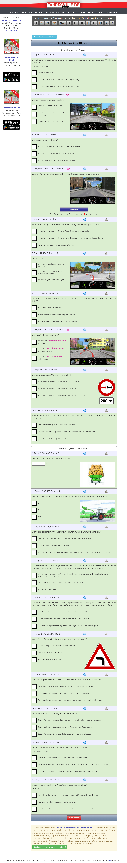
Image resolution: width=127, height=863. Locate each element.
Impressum (111, 12)
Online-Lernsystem (11, 20)
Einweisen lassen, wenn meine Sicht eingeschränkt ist (61, 582)
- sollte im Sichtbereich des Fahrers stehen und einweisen (63, 757)
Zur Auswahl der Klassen (44, 37)
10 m (40, 510)
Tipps (82, 12)
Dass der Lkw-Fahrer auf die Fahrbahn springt (50, 106)
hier (110, 860)
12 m (40, 503)
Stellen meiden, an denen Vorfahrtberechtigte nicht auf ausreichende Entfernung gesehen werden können (73, 575)
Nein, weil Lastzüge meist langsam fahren (56, 245)
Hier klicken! (11, 31)
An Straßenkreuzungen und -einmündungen (57, 321)
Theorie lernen (69, 12)
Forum (100, 12)
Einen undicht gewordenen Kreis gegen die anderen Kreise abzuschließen (70, 700)
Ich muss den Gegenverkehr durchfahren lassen (50, 272)
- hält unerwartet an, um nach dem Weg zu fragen (59, 79)
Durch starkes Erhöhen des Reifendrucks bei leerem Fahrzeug (64, 734)
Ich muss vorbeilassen (50, 357)
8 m (39, 517)
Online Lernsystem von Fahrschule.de (74, 828)
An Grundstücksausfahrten (49, 308)
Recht (91, 12)
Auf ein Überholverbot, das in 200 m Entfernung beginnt (62, 395)
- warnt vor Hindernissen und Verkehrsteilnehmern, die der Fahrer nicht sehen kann (74, 764)
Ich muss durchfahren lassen (51, 349)
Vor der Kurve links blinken (49, 659)
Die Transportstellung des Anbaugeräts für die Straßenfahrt (63, 619)
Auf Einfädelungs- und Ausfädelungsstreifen (57, 160)
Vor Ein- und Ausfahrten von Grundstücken (56, 153)
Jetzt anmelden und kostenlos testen (50, 847)
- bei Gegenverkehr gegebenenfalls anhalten (57, 802)
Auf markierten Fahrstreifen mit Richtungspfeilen (59, 146)
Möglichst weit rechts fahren (50, 652)
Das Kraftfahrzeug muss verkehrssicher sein (56, 425)
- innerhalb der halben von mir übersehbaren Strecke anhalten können (68, 795)
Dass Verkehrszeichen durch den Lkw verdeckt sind (52, 114)
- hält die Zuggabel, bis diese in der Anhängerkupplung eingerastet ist (68, 771)
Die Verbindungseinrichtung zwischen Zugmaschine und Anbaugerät (68, 626)
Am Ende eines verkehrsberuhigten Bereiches (57, 314)
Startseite (14, 12)
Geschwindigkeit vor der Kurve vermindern (56, 646)
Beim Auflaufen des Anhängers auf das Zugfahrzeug (60, 545)
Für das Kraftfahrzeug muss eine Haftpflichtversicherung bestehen (66, 432)
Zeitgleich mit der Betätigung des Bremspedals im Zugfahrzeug (65, 538)
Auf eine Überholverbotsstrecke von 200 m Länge (59, 381)
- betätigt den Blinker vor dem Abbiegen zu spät (58, 86)
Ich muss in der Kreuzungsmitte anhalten (51, 265)
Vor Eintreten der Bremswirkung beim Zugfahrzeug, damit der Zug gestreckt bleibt (74, 552)
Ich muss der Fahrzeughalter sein (52, 438)
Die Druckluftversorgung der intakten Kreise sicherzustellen (63, 693)
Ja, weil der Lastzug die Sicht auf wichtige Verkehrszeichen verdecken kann (70, 238)
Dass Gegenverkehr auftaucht (51, 121)
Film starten (74, 209)
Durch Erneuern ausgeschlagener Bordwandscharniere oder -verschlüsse (69, 720)
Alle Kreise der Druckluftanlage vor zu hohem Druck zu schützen (66, 686)
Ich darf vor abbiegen (52, 341)
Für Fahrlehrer (52, 12)
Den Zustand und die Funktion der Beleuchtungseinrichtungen (65, 612)
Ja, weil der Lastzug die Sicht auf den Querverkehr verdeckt (63, 231)
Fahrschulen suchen (32, 12)
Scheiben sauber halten (48, 589)
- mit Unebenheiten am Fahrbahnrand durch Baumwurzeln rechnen (67, 809)
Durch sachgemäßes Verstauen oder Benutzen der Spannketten (65, 727)
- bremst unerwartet (46, 72)
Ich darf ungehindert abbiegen (51, 280)
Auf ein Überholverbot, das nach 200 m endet (57, 388)
